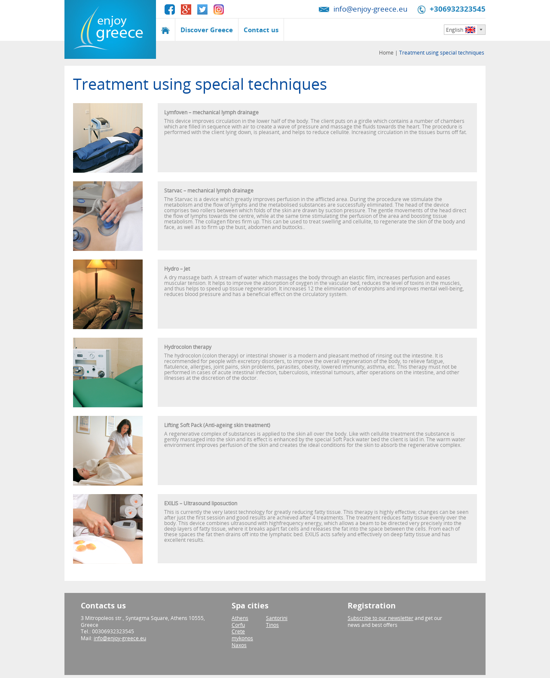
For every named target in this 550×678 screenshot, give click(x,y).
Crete (238, 631)
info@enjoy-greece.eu (370, 9)
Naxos (239, 645)
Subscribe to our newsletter (380, 618)
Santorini (276, 618)
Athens (240, 618)
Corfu (238, 625)
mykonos (242, 638)
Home (387, 52)
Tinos (272, 625)
